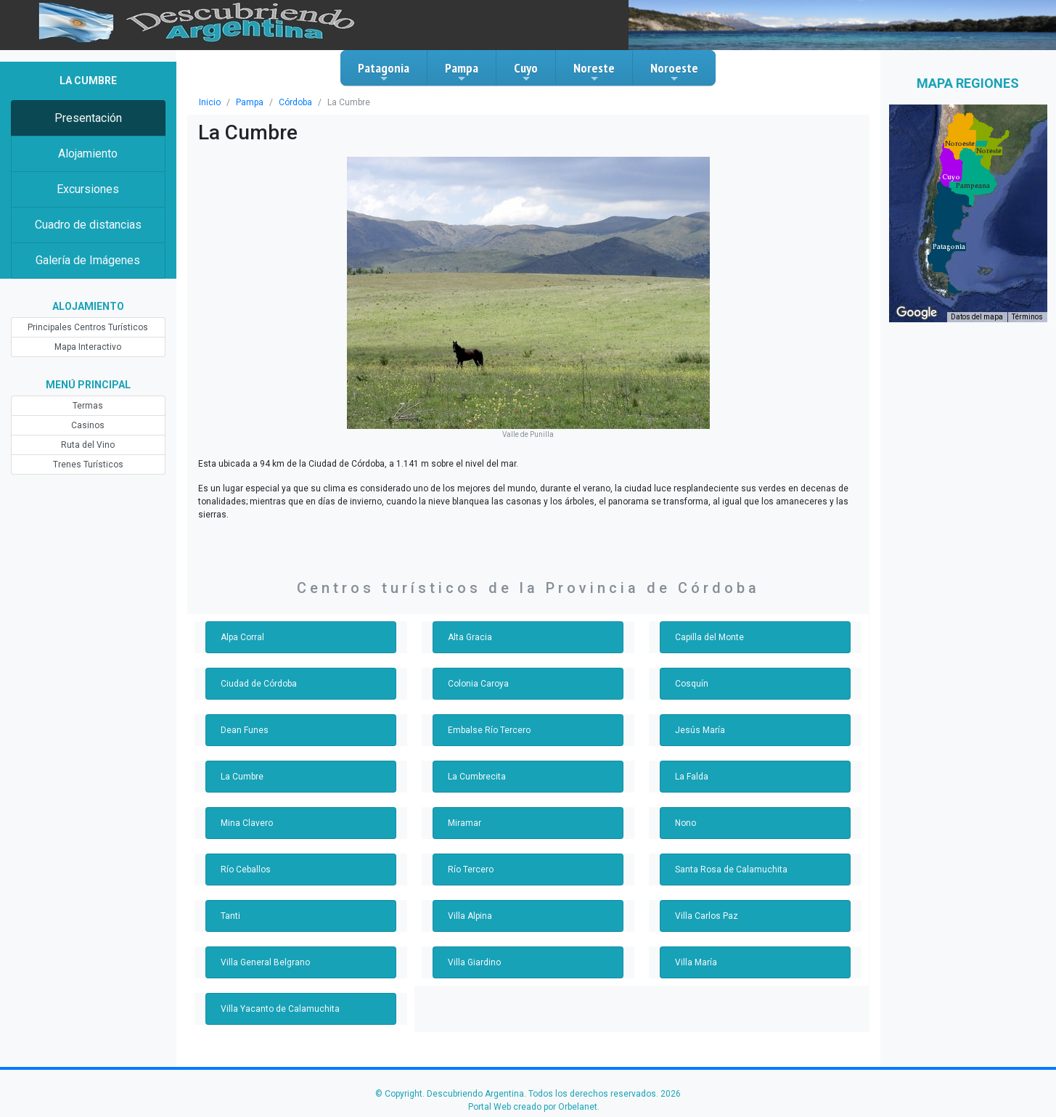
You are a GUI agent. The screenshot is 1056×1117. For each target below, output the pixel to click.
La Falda (691, 777)
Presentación (88, 118)
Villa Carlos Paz (706, 916)
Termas (88, 406)
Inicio (210, 102)
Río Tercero (471, 869)
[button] (949, 246)
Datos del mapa (977, 317)
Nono (685, 823)
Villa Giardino (474, 962)
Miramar (464, 823)
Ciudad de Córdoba (259, 684)
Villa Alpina (470, 916)
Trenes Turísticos (88, 464)
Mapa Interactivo (87, 347)
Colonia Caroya (478, 684)
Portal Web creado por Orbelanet (532, 1107)
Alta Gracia (470, 637)
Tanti (230, 916)
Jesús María (700, 730)
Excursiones (88, 189)
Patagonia (383, 72)
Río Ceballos (246, 869)
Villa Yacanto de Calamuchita (280, 1009)
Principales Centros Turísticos (88, 327)
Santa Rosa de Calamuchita (731, 869)
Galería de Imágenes (88, 260)
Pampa (461, 72)
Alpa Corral (242, 637)
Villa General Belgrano (265, 962)
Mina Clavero (247, 823)
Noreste (594, 72)
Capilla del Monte (709, 637)
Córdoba (295, 102)
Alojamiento (88, 153)
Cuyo (526, 72)
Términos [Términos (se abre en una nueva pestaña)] (1027, 317)
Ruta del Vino (88, 445)
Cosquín (691, 684)
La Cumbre (242, 777)
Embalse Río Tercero (489, 730)
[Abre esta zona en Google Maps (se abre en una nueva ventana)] (917, 312)
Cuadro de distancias (88, 225)
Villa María (696, 962)
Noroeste (674, 72)
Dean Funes (245, 730)
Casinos (88, 425)
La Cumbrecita (477, 777)
